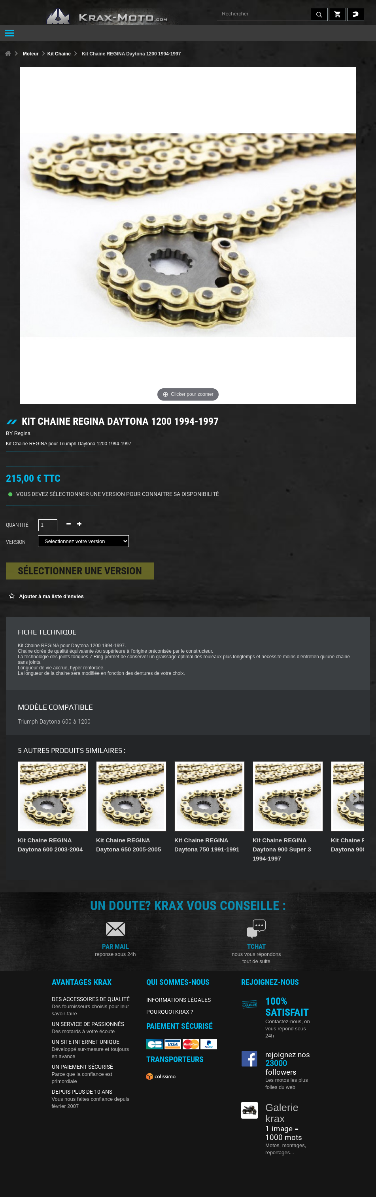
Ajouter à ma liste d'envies (51, 596)
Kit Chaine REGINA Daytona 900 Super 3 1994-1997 (282, 849)
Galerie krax (282, 1113)
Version (17, 542)
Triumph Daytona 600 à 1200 (54, 721)
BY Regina (18, 433)
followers (281, 1068)
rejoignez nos (287, 1055)
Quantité (17, 525)
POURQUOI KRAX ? (169, 1012)
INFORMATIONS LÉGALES (178, 1000)
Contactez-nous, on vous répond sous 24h (287, 1028)
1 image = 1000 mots (283, 1133)
